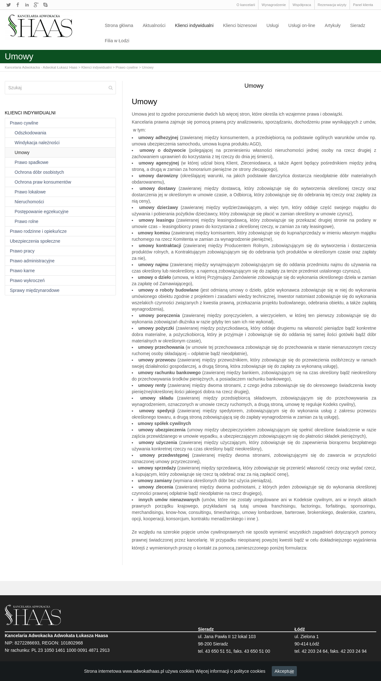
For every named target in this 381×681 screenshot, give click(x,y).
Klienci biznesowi (240, 25)
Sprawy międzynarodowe (34, 290)
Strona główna (119, 25)
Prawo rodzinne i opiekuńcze (38, 231)
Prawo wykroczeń (27, 280)
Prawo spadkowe (32, 162)
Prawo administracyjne (32, 260)
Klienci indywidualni (194, 25)
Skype (45, 5)
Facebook (18, 5)
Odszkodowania (30, 132)
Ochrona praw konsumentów (43, 182)
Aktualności (154, 25)
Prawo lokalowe (30, 191)
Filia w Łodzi (117, 40)
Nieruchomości (29, 201)
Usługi (272, 25)
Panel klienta (363, 5)
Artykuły (333, 25)
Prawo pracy (22, 250)
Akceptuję (284, 671)
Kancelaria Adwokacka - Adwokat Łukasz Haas (41, 67)
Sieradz (357, 25)
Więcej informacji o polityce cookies (230, 671)
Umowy (148, 67)
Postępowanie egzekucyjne (42, 211)
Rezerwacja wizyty (332, 5)
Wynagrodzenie (274, 5)
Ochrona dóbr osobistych (39, 172)
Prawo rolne (26, 221)
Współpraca (301, 5)
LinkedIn (27, 5)
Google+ (36, 5)
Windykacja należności (37, 142)
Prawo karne (22, 270)
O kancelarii (246, 5)
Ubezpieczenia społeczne (35, 241)
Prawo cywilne (127, 67)
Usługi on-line (301, 25)
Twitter (8, 5)
